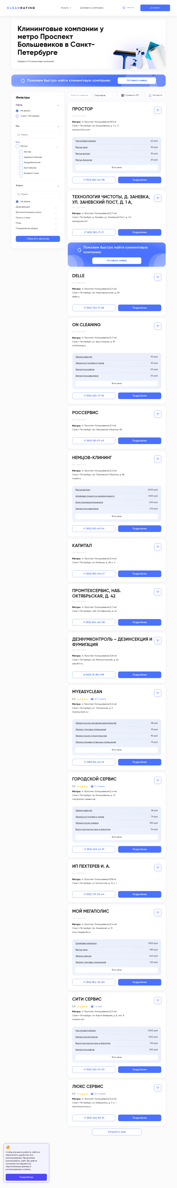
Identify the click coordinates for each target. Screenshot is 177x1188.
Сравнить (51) (132, 95)
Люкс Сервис (87, 1083)
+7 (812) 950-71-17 (94, 232)
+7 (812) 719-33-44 (93, 892)
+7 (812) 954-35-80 (94, 979)
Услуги (56, 8)
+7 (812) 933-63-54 (93, 527)
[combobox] (104, 95)
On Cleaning (86, 324)
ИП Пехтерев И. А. (91, 864)
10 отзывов (100, 1090)
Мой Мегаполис (90, 909)
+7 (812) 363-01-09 (93, 1066)
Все (18, 142)
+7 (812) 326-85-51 (94, 1114)
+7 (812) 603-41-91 (94, 847)
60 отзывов (100, 697)
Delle (78, 276)
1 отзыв (98, 1004)
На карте (157, 95)
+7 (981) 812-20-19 (94, 760)
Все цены (117, 167)
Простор (82, 109)
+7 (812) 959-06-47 (94, 572)
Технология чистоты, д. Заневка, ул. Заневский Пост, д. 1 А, (111, 199)
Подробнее (140, 179)
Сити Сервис (87, 997)
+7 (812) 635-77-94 (93, 395)
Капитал (82, 544)
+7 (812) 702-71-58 (93, 307)
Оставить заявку (137, 80)
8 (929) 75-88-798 (93, 673)
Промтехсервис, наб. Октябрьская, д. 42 (96, 592)
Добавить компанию (83, 8)
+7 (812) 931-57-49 (94, 439)
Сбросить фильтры (38, 238)
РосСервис (85, 412)
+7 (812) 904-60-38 (94, 620)
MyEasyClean (87, 690)
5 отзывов (100, 784)
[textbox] (104, 95)
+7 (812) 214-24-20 (122, 7)
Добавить (155, 8)
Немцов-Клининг (92, 457)
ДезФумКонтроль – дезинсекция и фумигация (112, 640)
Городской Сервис (94, 777)
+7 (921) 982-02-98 (94, 179)
